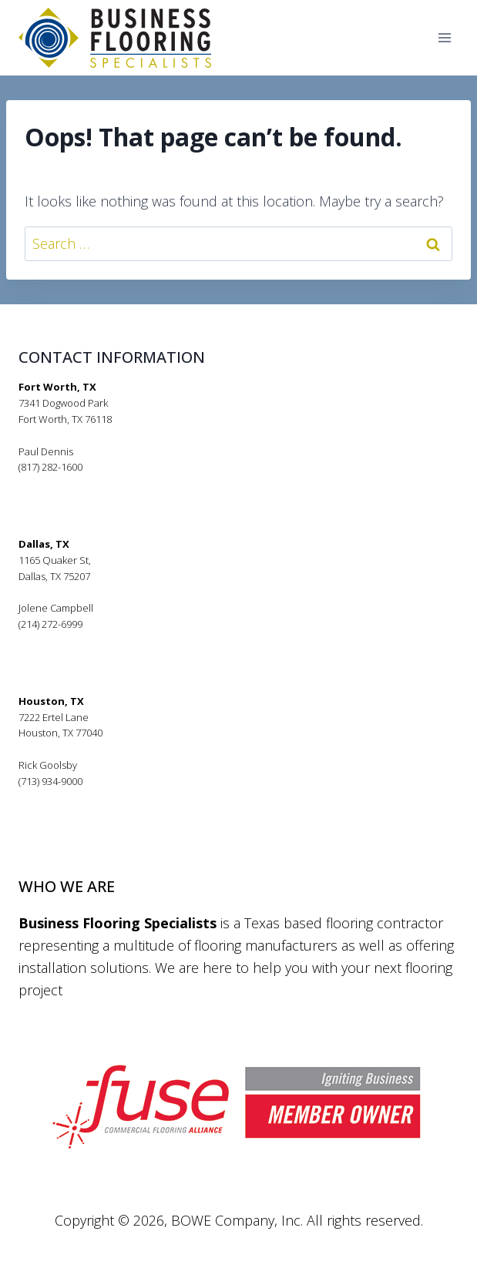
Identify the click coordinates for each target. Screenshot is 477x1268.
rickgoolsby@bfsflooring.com (83, 797)
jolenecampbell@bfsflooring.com (94, 640)
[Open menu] (444, 38)
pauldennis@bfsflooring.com (84, 483)
